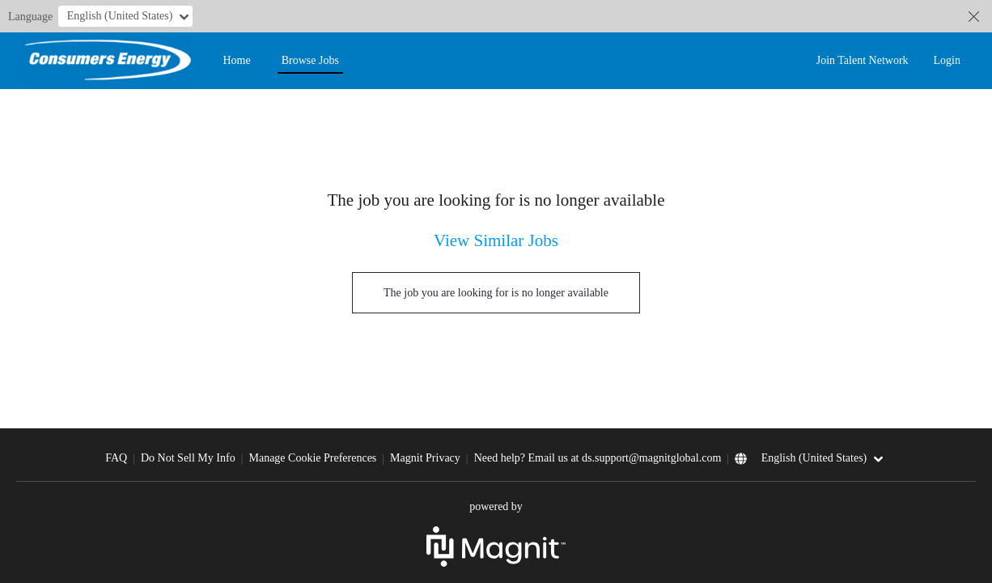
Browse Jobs (310, 60)
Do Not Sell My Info (188, 458)
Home (236, 60)
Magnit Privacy (425, 458)
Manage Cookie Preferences (312, 458)
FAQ (116, 458)
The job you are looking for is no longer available (496, 293)
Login (947, 60)
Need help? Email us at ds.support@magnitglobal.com (598, 458)
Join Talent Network (862, 60)
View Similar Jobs (496, 240)
